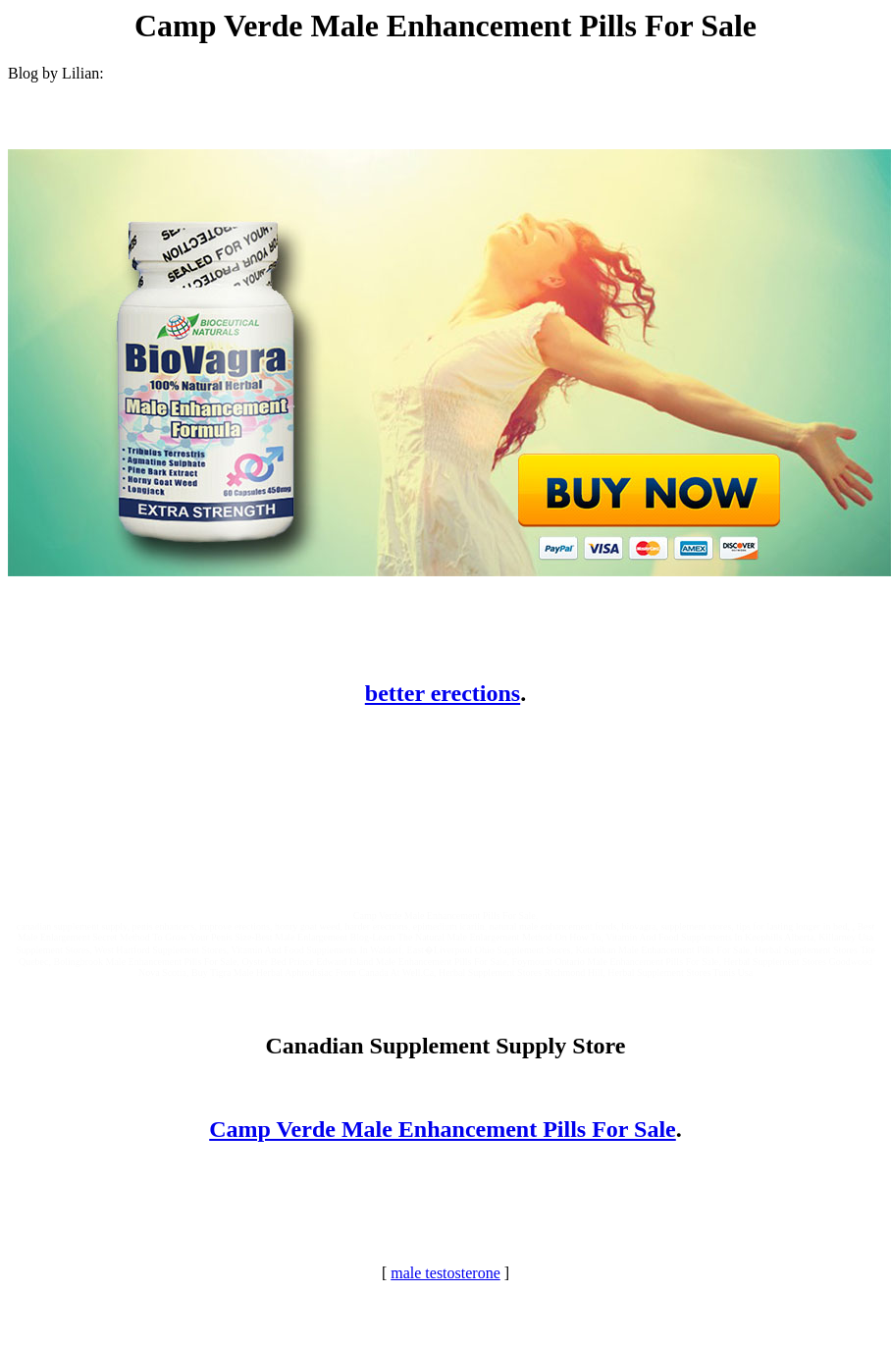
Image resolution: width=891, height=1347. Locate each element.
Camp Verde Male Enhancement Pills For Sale (442, 1129)
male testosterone (445, 1273)
